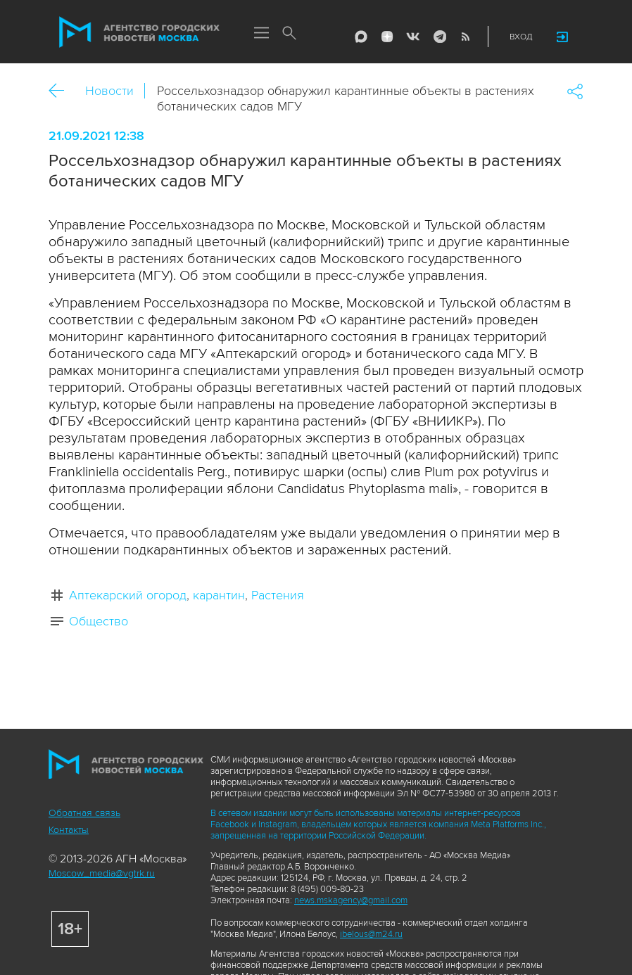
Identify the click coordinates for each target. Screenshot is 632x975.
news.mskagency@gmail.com (350, 900)
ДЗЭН (387, 36)
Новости (109, 90)
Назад (62, 91)
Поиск (289, 33)
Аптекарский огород (128, 595)
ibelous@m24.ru (371, 934)
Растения (277, 595)
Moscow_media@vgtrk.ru (102, 873)
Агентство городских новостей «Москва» (139, 32)
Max (361, 36)
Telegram (439, 36)
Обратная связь (84, 813)
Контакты (69, 830)
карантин (219, 595)
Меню (261, 33)
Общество (98, 621)
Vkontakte (413, 36)
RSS (465, 36)
